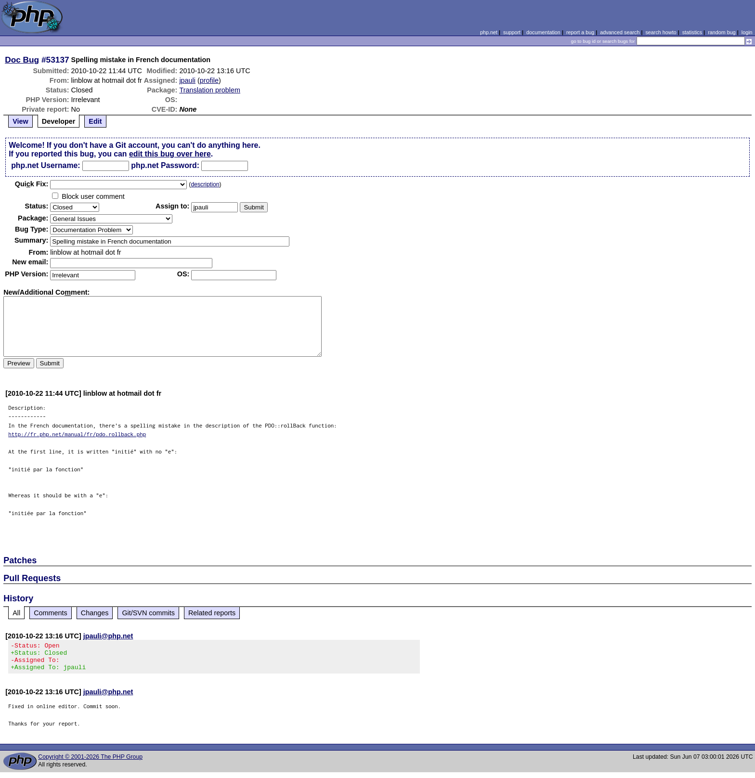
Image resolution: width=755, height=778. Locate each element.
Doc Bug (22, 60)
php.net (488, 32)
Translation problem (209, 90)
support (512, 32)
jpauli (187, 80)
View (20, 121)
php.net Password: (165, 165)
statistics (692, 32)
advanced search (619, 32)
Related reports (211, 613)
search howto (660, 32)
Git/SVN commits (148, 613)
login (747, 32)
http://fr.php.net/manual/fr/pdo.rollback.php (77, 434)
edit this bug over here (170, 154)
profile (209, 80)
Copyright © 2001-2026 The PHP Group (90, 762)
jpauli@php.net (108, 636)
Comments (50, 613)
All (16, 613)
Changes (95, 613)
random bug (722, 32)
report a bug (580, 32)
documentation (543, 32)
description (205, 184)
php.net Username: (45, 165)
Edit (95, 121)
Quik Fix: (32, 184)
